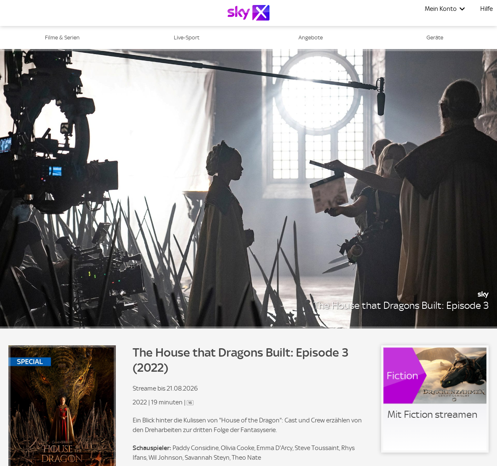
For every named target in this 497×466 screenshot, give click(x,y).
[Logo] (248, 13)
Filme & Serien (62, 37)
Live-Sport (186, 37)
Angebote (310, 37)
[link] (435, 399)
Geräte (434, 37)
